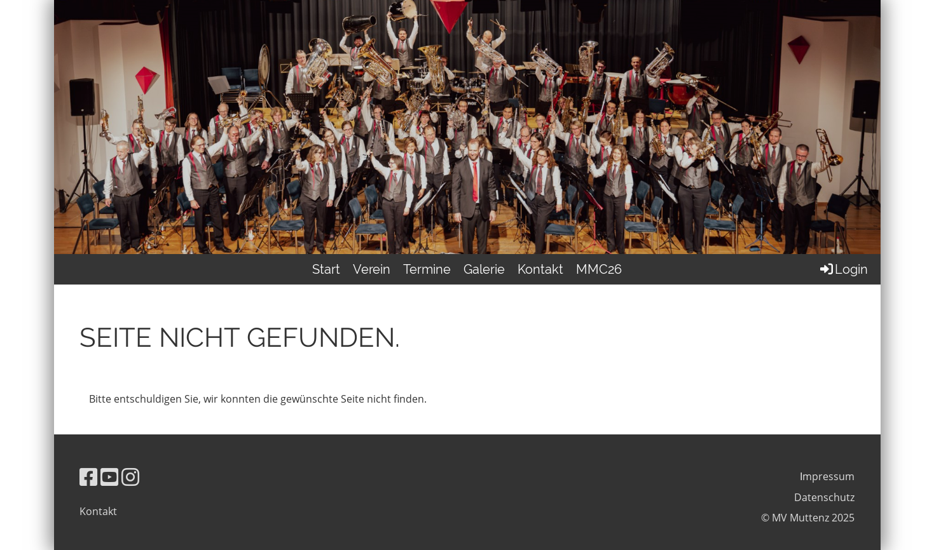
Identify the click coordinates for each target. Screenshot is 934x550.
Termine (427, 269)
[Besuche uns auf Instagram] (130, 476)
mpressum (828, 476)
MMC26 (599, 269)
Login (843, 269)
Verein (371, 269)
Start (326, 269)
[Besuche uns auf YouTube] (109, 476)
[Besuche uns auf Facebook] (88, 476)
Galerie (484, 269)
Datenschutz (824, 497)
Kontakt (540, 269)
